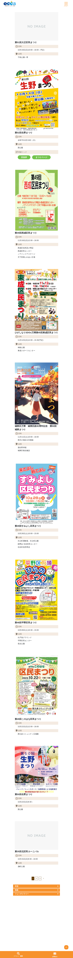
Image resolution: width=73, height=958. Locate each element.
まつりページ (40, 157)
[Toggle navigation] (66, 3)
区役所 (23, 157)
